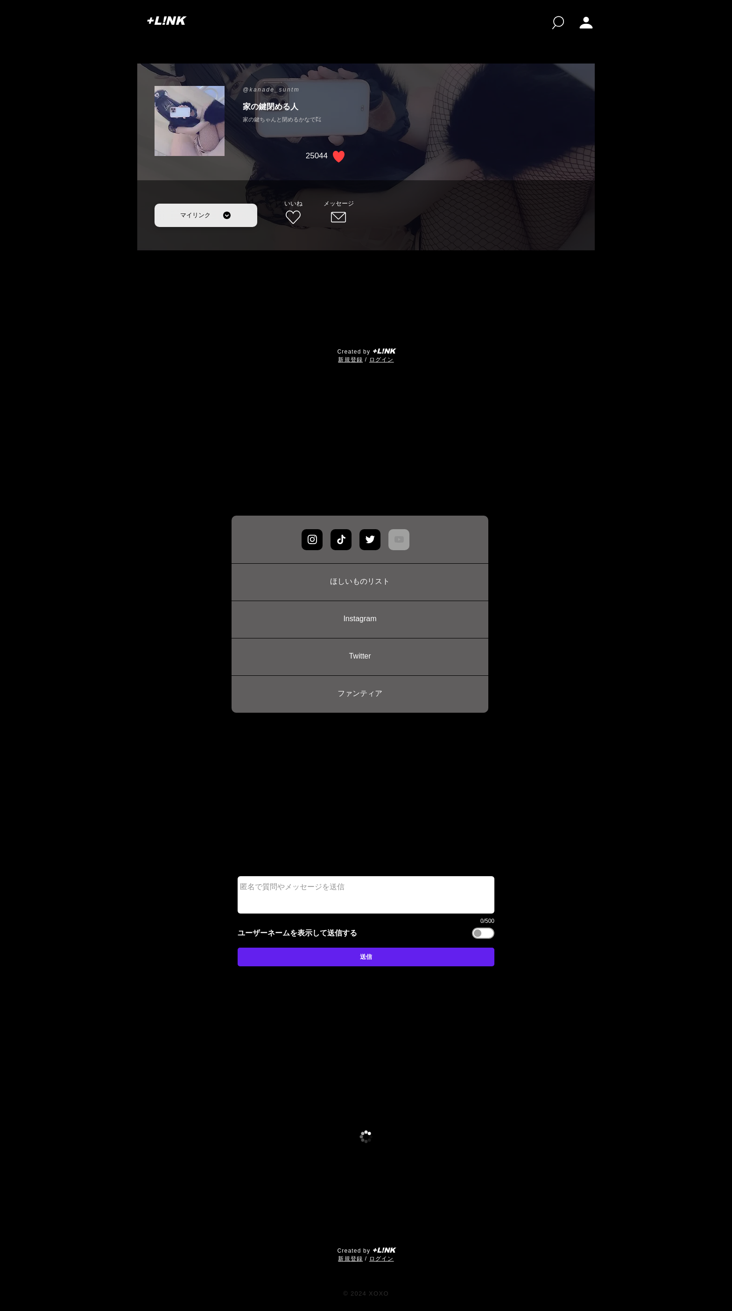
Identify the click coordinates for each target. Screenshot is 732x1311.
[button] (586, 22)
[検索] (558, 22)
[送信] (366, 957)
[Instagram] (360, 619)
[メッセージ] (338, 213)
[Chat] (312, 539)
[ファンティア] (360, 694)
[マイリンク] (206, 215)
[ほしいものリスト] (360, 582)
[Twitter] (360, 656)
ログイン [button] (381, 359)
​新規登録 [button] (350, 359)
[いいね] (293, 213)
